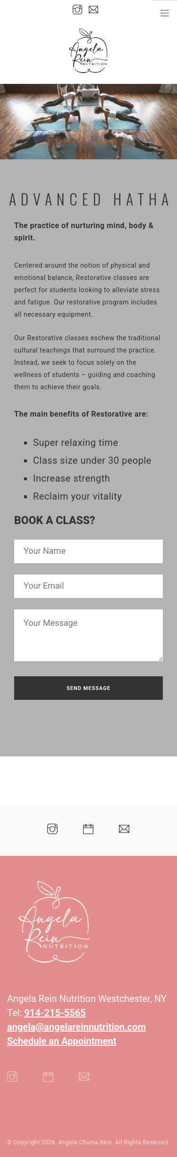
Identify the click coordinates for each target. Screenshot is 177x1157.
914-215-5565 (55, 1012)
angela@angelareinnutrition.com (76, 1027)
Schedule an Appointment (61, 1041)
